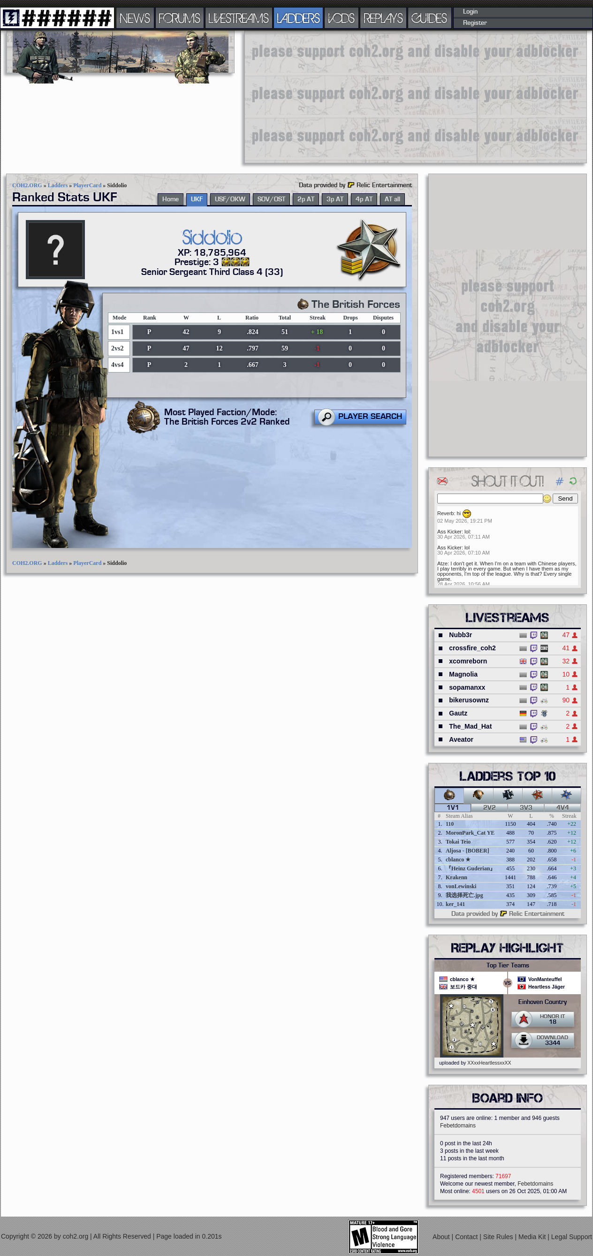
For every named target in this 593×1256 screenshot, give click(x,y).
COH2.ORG (27, 185)
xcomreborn (468, 661)
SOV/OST (271, 199)
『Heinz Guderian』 (470, 868)
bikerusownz (469, 700)
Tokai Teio (458, 841)
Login (470, 11)
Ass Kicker (449, 531)
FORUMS (179, 18)
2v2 (489, 808)
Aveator (461, 739)
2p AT (305, 199)
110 (450, 824)
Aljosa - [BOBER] (467, 850)
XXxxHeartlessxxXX (489, 1063)
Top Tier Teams (508, 965)
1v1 (453, 808)
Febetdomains (458, 1125)
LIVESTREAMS (239, 18)
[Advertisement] (377, 96)
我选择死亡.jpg (464, 895)
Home (170, 199)
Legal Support (571, 1236)
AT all (392, 199)
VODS (341, 18)
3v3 (526, 808)
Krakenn (456, 877)
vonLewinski (461, 886)
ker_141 (455, 904)
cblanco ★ (458, 859)
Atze (442, 563)
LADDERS (298, 18)
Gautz (458, 713)
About (442, 1236)
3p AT (335, 199)
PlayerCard (87, 185)
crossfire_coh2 (472, 648)
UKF (197, 199)
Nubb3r (460, 635)
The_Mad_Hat (470, 726)
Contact (467, 1236)
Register (475, 23)
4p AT (364, 199)
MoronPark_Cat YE (470, 833)
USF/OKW (230, 199)
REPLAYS (383, 18)
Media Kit (532, 1236)
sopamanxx (467, 687)
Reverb (445, 513)
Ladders (58, 185)
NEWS (135, 18)
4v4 (562, 808)
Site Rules (499, 1236)
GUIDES (429, 18)
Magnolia (463, 674)
